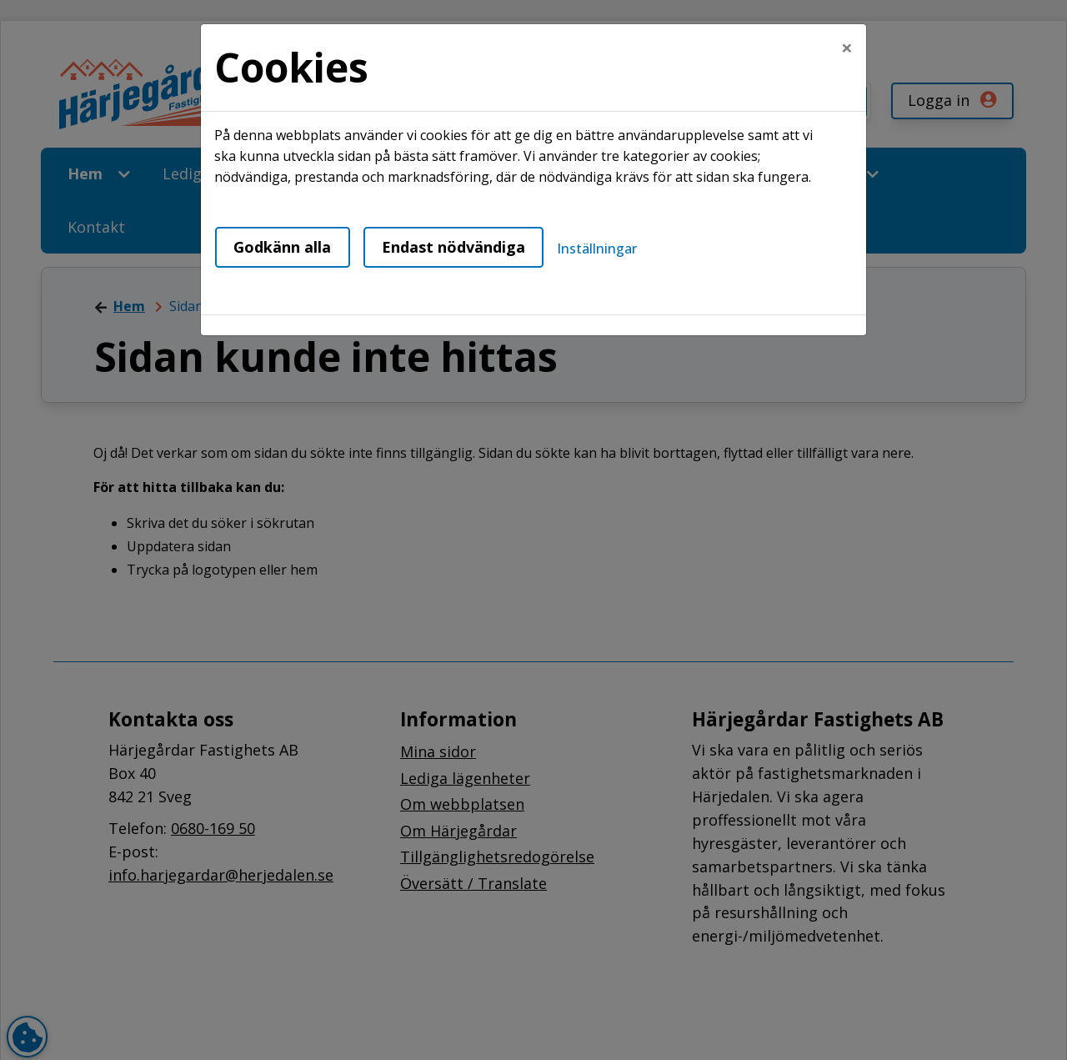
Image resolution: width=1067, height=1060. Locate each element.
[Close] (847, 47)
